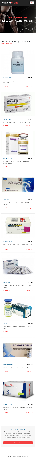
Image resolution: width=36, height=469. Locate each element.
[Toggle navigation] (32, 2)
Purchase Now (18, 443)
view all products (6, 43)
